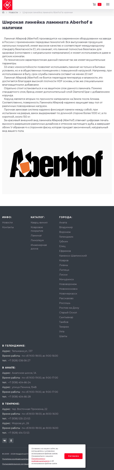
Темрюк (64, 326)
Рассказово (66, 298)
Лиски (63, 274)
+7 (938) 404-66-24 (19, 382)
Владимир (66, 227)
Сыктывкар (66, 317)
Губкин (63, 241)
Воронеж (65, 232)
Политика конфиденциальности (17, 459)
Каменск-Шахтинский (73, 255)
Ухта (61, 331)
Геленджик (66, 236)
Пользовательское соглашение (17, 464)
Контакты (8, 227)
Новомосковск (68, 288)
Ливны (63, 265)
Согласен (73, 456)
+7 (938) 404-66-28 (19, 396)
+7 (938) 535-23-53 (19, 418)
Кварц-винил (39, 222)
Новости (13, 12)
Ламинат (36, 235)
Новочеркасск (68, 293)
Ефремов (65, 251)
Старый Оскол (68, 312)
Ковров (63, 260)
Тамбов (63, 322)
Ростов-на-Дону (69, 307)
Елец (62, 246)
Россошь (64, 303)
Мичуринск (66, 279)
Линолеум (37, 240)
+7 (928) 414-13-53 (18, 432)
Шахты (63, 336)
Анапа (63, 222)
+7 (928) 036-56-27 (19, 360)
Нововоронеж (68, 284)
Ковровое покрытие (37, 229)
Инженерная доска (39, 247)
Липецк (64, 270)
